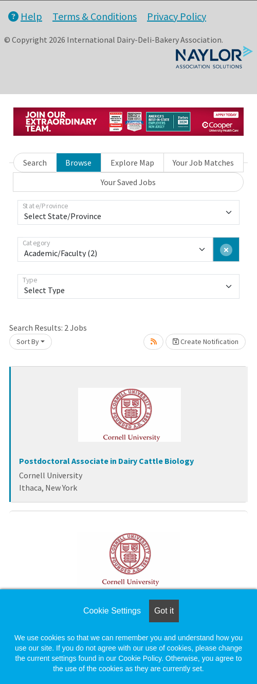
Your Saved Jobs (128, 182)
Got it (164, 610)
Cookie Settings (112, 610)
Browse (78, 162)
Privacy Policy (176, 16)
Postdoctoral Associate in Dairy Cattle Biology (106, 461)
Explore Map (132, 162)
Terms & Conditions (94, 16)
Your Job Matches (203, 162)
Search (35, 162)
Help (25, 16)
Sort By (27, 341)
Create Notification (205, 341)
